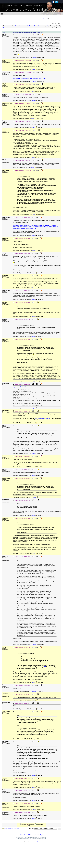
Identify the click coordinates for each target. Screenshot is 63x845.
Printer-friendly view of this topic (10, 828)
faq (49, 18)
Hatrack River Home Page (35, 835)
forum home (53, 18)
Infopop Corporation (34, 841)
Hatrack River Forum (20, 25)
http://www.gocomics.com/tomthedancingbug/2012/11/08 (29, 78)
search (46, 18)
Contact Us (23, 835)
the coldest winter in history (43, 418)
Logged (34, 57)
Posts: (16, 57)
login (43, 18)
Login (3, 27)
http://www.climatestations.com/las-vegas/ (25, 387)
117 (27, 333)
